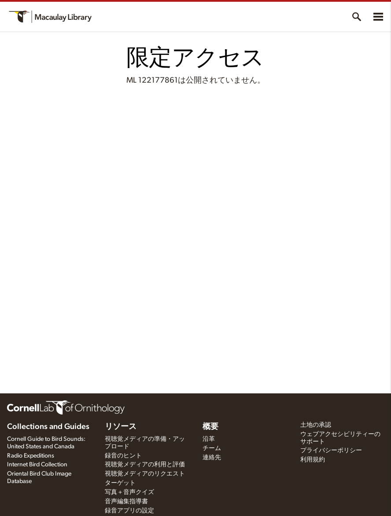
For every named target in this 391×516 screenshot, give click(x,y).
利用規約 (312, 460)
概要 (210, 427)
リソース (120, 427)
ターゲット (120, 483)
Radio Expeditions (30, 456)
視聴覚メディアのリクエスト (145, 474)
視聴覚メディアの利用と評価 (145, 464)
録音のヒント (123, 456)
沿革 (209, 439)
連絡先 (212, 457)
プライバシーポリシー (331, 450)
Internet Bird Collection (37, 464)
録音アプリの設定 (129, 511)
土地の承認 (315, 425)
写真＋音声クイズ (129, 492)
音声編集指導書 (126, 501)
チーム (212, 448)
